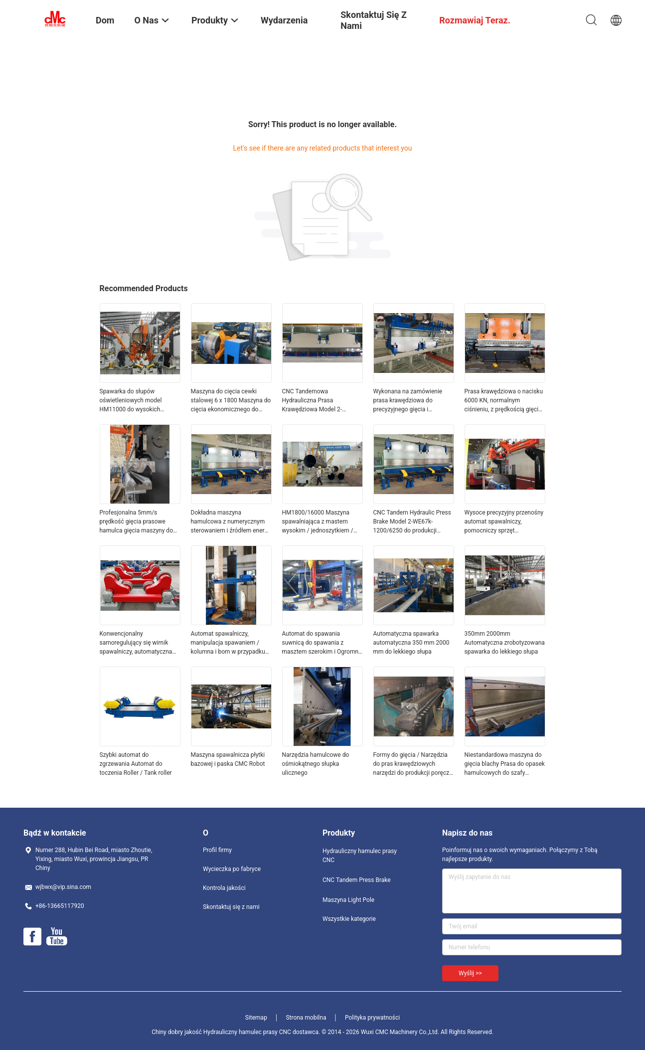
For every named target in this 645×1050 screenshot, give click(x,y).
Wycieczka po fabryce (232, 869)
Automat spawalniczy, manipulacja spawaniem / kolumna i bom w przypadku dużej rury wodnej (228, 643)
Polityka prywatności (372, 1017)
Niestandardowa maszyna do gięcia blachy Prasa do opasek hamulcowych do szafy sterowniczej (505, 764)
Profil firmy (217, 850)
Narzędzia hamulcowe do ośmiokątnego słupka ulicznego (315, 763)
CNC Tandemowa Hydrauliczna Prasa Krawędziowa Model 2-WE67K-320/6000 (312, 401)
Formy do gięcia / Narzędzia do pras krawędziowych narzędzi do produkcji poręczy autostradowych (412, 764)
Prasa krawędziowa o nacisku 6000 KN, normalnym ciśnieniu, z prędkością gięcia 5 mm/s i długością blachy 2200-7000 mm (504, 401)
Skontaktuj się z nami (231, 906)
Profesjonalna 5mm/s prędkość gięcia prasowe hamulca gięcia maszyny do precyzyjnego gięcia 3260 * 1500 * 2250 (136, 522)
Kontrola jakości (224, 887)
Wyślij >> (470, 973)
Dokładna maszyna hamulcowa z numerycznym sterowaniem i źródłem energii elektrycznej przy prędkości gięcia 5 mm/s (231, 522)
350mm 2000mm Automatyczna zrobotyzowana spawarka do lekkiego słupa (505, 642)
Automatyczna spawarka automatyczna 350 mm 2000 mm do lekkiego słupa (411, 642)
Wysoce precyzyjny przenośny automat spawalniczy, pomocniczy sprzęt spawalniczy (504, 522)
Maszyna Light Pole (348, 899)
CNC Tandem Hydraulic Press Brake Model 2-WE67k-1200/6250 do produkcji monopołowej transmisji (412, 522)
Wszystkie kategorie (349, 918)
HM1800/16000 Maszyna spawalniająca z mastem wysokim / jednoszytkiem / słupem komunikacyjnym (317, 522)
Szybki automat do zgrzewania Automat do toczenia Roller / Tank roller (136, 763)
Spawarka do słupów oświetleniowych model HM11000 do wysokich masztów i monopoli (131, 401)
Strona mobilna (306, 1017)
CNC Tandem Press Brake (356, 879)
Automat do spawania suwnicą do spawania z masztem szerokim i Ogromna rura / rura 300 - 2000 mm (322, 643)
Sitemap (256, 1017)
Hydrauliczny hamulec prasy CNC (359, 856)
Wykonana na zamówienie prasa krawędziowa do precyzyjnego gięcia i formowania (408, 401)
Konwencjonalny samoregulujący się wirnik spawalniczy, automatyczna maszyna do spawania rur (136, 643)
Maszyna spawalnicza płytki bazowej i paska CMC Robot (228, 759)
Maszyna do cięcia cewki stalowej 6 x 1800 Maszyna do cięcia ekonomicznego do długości (231, 401)
